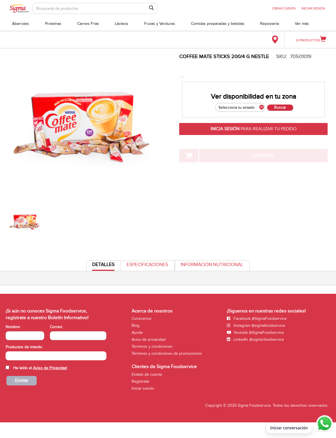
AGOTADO (263, 155)
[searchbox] (8, 355)
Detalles (103, 266)
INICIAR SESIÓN (313, 8)
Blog (135, 325)
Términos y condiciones (152, 346)
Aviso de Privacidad (50, 368)
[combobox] (56, 355)
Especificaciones (147, 264)
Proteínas (53, 23)
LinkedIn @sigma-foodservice (255, 339)
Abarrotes (20, 23)
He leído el (40, 368)
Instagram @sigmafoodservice (256, 325)
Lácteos (121, 23)
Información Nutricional (212, 264)
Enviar (21, 380)
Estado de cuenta (147, 374)
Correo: (56, 327)
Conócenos (141, 318)
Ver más (302, 23)
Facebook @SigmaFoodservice (257, 318)
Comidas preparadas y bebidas (217, 23)
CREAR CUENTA (284, 8)
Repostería (269, 23)
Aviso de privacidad (148, 339)
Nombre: (13, 327)
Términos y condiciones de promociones (167, 353)
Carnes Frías (88, 23)
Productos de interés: (24, 347)
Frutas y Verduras (159, 23)
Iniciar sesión (143, 388)
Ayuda (137, 332)
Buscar (280, 107)
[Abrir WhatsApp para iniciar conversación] (324, 424)
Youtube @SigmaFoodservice (255, 332)
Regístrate (140, 381)
